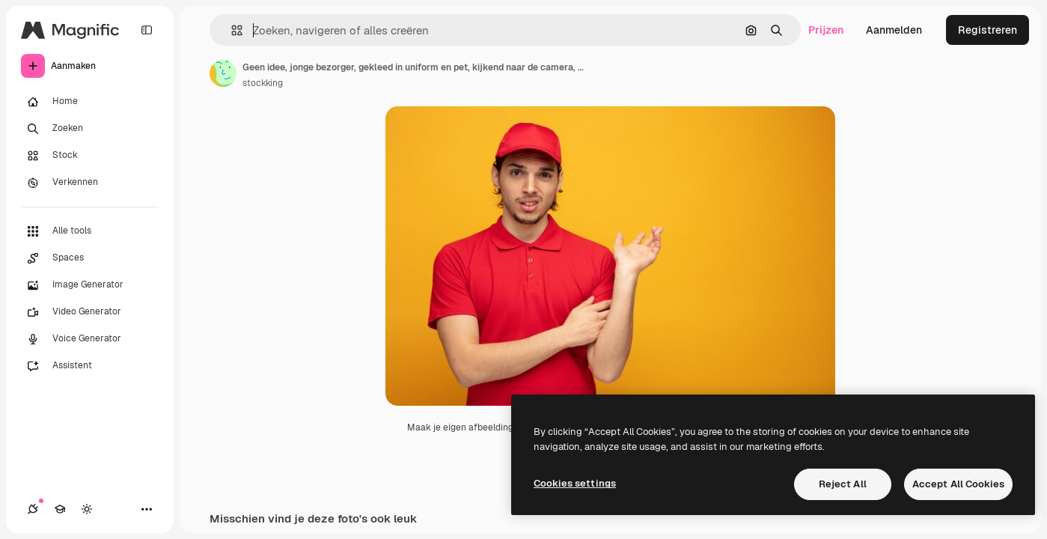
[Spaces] (90, 258)
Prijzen (825, 30)
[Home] (90, 102)
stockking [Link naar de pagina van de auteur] (262, 83)
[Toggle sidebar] (147, 30)
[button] (230, 30)
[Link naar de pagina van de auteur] (223, 73)
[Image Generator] (90, 285)
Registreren (987, 30)
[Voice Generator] (90, 339)
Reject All (843, 484)
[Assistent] (90, 366)
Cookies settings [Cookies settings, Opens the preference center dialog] (575, 483)
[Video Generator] (90, 312)
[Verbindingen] (33, 509)
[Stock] (90, 156)
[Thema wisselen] (87, 509)
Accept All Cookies (958, 484)
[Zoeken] (90, 129)
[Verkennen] (90, 183)
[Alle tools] (90, 231)
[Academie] (60, 509)
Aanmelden (894, 30)
